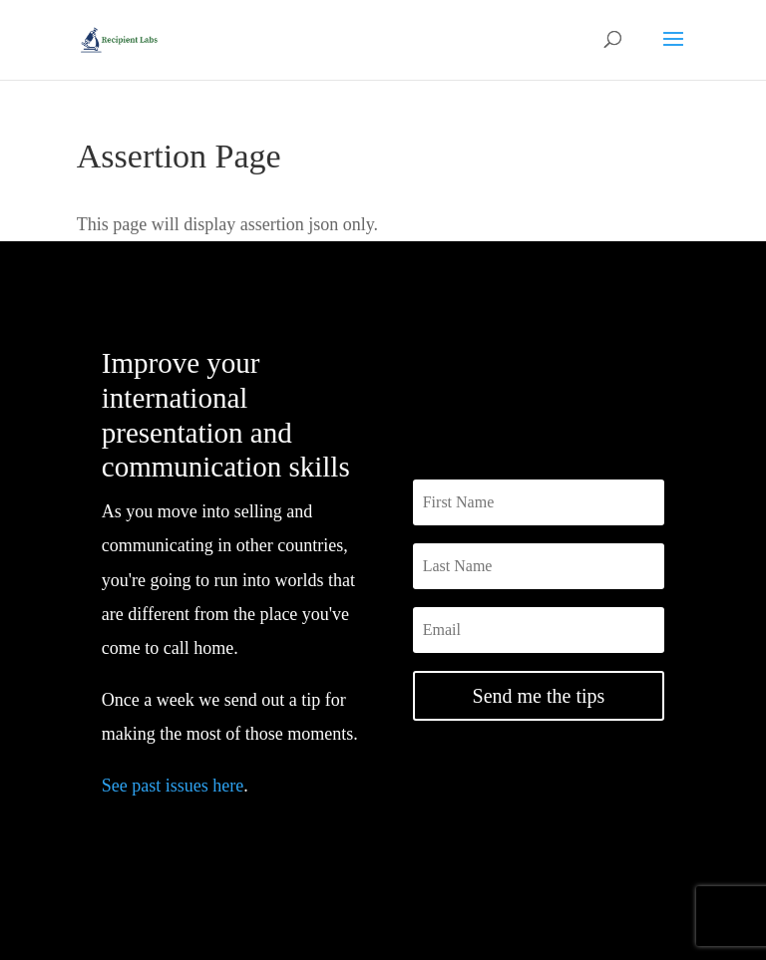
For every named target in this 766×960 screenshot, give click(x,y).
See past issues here (172, 786)
